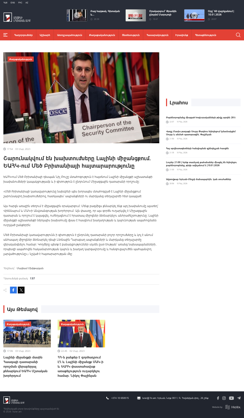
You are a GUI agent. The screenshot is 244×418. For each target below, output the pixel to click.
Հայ (5, 2)
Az (27, 2)
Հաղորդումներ (23, 35)
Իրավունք (181, 35)
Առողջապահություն (69, 35)
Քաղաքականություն (102, 35)
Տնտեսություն (131, 35)
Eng (13, 2)
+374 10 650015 (120, 397)
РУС (20, 2)
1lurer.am (17, 411)
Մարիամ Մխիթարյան (30, 268)
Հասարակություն (157, 35)
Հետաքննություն (205, 35)
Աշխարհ (45, 35)
